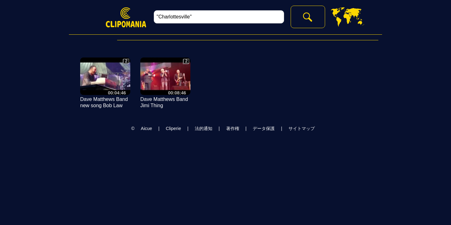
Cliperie (173, 128)
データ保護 (264, 128)
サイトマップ (301, 128)
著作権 (232, 128)
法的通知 (203, 128)
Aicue (146, 128)
